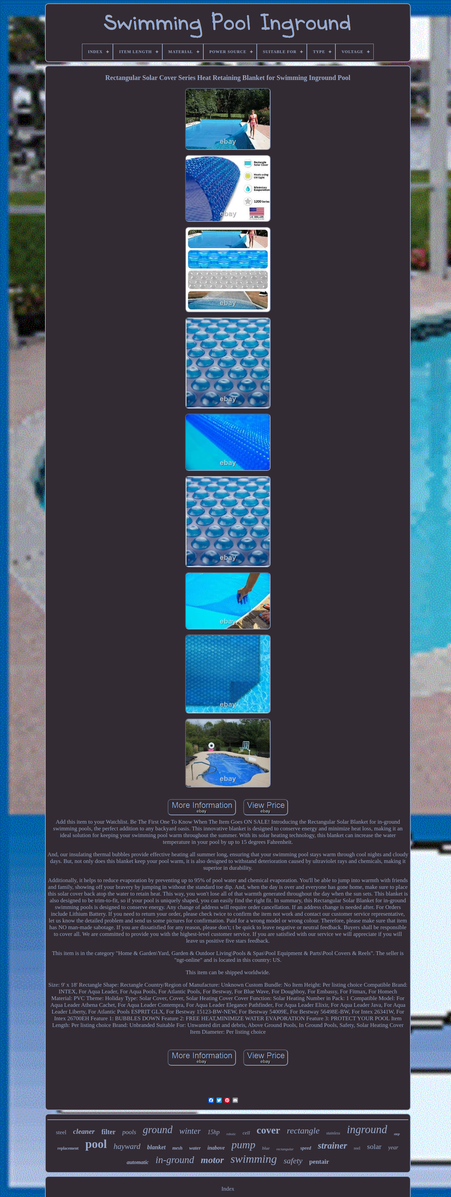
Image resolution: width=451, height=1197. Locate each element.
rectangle (303, 1131)
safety (293, 1160)
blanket (156, 1147)
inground (367, 1129)
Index (228, 1189)
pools (129, 1132)
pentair (319, 1161)
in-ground (175, 1159)
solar (374, 1146)
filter (108, 1132)
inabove (216, 1148)
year (393, 1147)
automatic (138, 1162)
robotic (231, 1134)
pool (96, 1144)
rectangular (285, 1149)
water (195, 1148)
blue (266, 1148)
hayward (127, 1146)
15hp (213, 1132)
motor (212, 1160)
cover (268, 1130)
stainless (333, 1133)
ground (157, 1130)
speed (305, 1148)
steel (61, 1132)
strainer (332, 1146)
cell (246, 1133)
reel (357, 1148)
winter (190, 1131)
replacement (68, 1148)
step (397, 1134)
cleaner (84, 1131)
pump (243, 1145)
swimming (254, 1159)
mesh (177, 1148)
